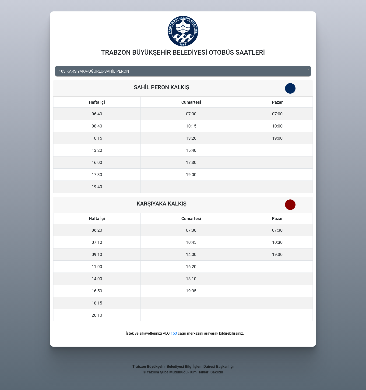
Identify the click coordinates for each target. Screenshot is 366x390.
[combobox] (183, 71)
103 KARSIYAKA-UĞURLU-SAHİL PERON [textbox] (94, 71)
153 (174, 333)
